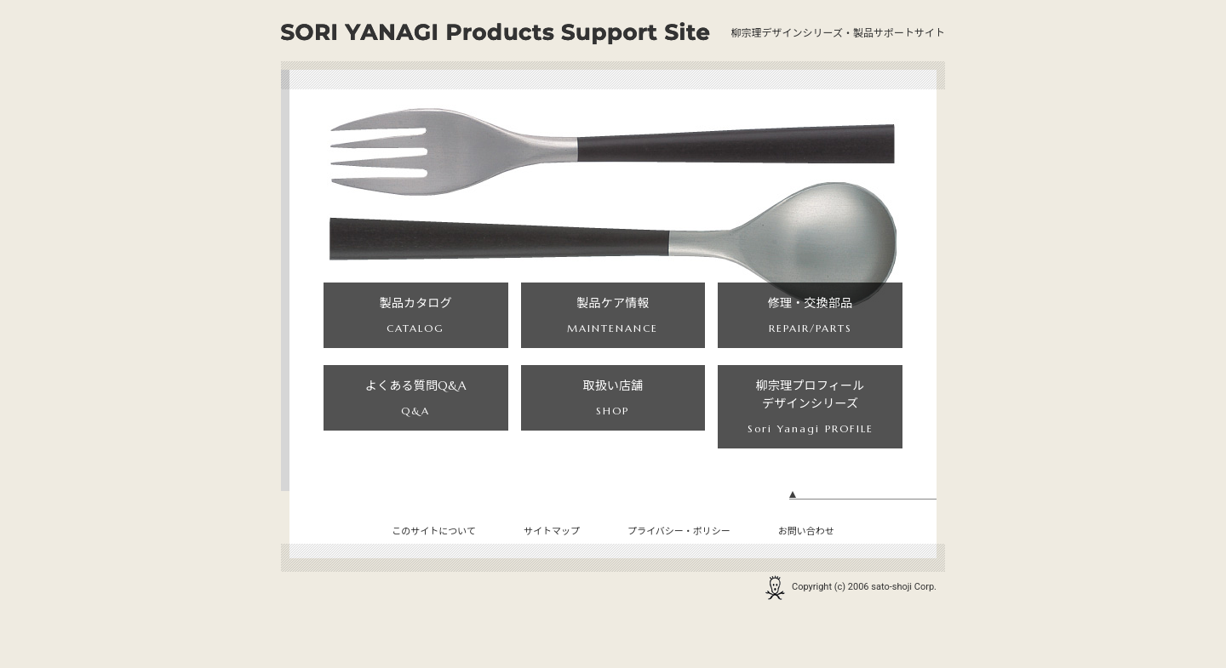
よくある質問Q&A (415, 449)
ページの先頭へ (863, 550)
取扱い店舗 (613, 449)
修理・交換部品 (810, 332)
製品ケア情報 (612, 332)
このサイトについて (434, 581)
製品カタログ (415, 332)
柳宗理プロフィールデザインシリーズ (811, 449)
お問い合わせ (806, 581)
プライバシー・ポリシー (678, 581)
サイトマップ (552, 581)
